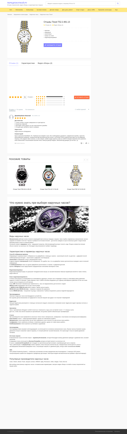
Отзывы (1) (48, 25)
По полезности (29, 109)
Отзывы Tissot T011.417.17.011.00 (49, 189)
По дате (11, 109)
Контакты (117, 431)
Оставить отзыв (81, 97)
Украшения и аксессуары (21, 14)
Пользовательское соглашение (104, 431)
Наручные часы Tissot (46, 14)
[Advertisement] (49, 81)
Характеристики (28, 63)
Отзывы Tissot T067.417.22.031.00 (76, 189)
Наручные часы (34, 14)
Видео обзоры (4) (58, 25)
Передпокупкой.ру (17, 3)
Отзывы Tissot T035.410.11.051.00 (22, 189)
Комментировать (20, 143)
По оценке (20, 109)
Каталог (10, 14)
